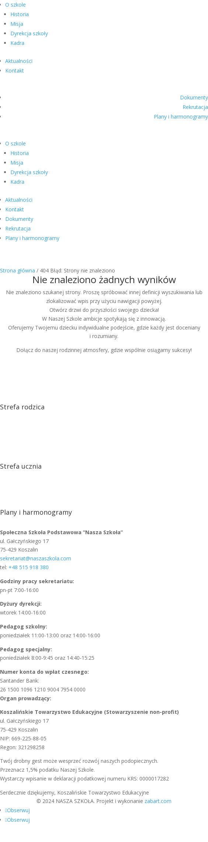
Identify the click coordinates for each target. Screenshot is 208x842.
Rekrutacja (195, 106)
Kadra (17, 42)
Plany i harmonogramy (181, 116)
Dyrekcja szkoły (29, 33)
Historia (19, 14)
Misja (16, 23)
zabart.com (158, 800)
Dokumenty (194, 97)
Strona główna (17, 270)
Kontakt (14, 70)
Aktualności (18, 60)
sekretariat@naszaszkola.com (35, 558)
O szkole (15, 4)
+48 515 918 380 (28, 567)
